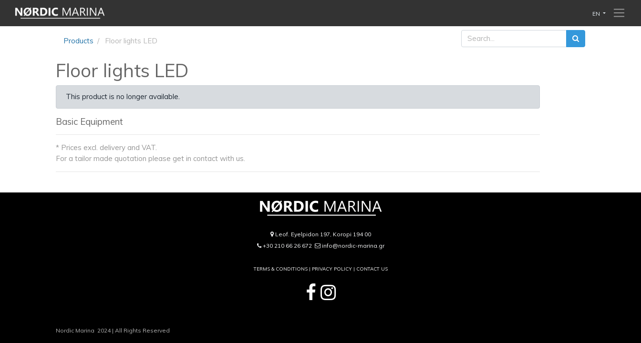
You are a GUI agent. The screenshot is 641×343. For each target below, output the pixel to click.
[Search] (575, 39)
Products (78, 40)
